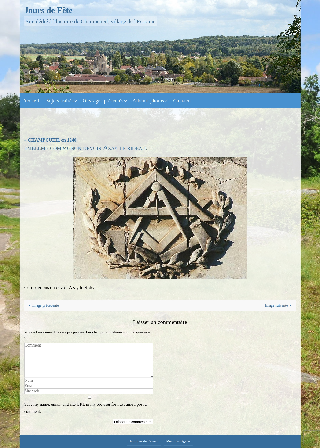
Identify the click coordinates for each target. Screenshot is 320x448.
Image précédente (43, 305)
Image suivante (279, 305)
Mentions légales (178, 441)
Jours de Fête (48, 10)
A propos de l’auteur (144, 441)
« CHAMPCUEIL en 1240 (50, 140)
